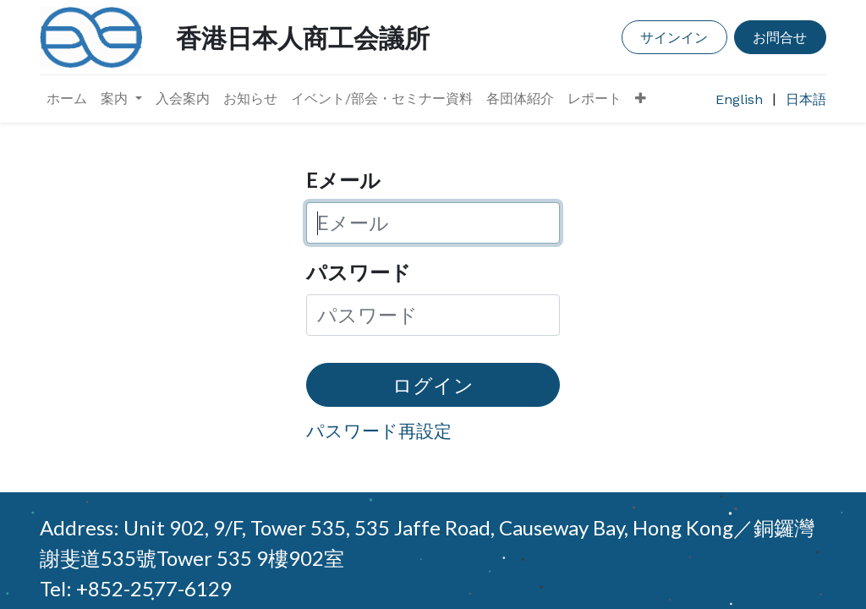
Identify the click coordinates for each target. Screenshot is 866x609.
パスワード (358, 272)
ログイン (433, 385)
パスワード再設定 (379, 430)
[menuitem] (67, 99)
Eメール (343, 179)
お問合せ (780, 37)
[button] (640, 99)
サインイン (674, 37)
